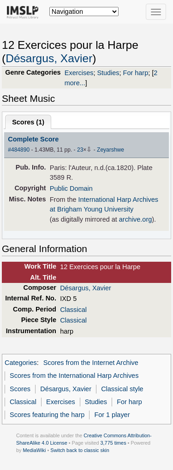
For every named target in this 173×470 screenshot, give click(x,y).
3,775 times (113, 443)
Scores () (28, 122)
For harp (136, 72)
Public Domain (71, 188)
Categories (21, 362)
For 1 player (112, 414)
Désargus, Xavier (49, 58)
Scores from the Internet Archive (90, 362)
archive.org (135, 219)
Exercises (79, 72)
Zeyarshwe (110, 150)
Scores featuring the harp (47, 414)
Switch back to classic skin (79, 450)
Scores (20, 389)
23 (80, 150)
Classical (73, 309)
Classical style (122, 389)
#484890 (19, 150)
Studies (108, 72)
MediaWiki (34, 450)
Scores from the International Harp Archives (74, 375)
